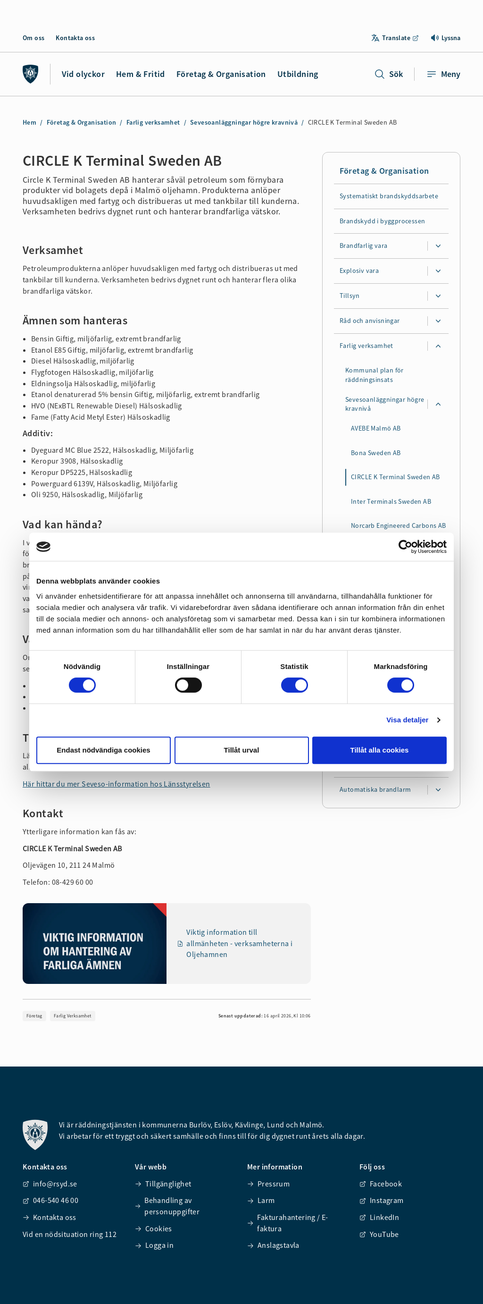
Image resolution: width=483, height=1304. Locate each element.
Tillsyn (350, 296)
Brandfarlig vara (363, 246)
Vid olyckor (83, 73)
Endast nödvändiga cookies (103, 750)
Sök (388, 74)
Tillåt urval (241, 750)
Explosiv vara (359, 271)
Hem (29, 122)
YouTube (379, 1234)
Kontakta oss (75, 38)
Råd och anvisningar (370, 321)
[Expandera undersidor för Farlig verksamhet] (438, 346)
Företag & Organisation (221, 73)
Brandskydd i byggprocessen (382, 221)
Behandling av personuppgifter (167, 1205)
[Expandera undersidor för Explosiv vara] (438, 271)
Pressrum (268, 1183)
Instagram (381, 1200)
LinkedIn (379, 1217)
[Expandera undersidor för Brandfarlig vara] (438, 246)
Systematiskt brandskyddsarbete (389, 196)
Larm (261, 1200)
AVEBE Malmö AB (376, 428)
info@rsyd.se (50, 1183)
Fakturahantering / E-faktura (287, 1222)
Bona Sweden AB (376, 453)
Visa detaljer (407, 720)
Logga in (154, 1245)
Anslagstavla (273, 1245)
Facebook (380, 1183)
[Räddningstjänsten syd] (31, 74)
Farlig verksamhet (153, 122)
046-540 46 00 (50, 1200)
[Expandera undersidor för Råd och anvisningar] (438, 321)
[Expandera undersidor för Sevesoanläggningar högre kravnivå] (438, 404)
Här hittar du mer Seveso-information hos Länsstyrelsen (116, 783)
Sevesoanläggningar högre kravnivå (244, 122)
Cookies (153, 1228)
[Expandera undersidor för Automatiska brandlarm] (438, 789)
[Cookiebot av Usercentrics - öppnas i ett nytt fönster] (405, 547)
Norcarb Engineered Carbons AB (398, 526)
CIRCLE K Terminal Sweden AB (395, 477)
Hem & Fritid (140, 73)
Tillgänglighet (163, 1183)
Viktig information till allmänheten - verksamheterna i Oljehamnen (235, 943)
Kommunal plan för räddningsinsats (374, 375)
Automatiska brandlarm (375, 789)
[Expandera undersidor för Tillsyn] (438, 296)
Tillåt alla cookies (379, 750)
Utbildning (297, 73)
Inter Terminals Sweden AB (391, 501)
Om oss (33, 38)
